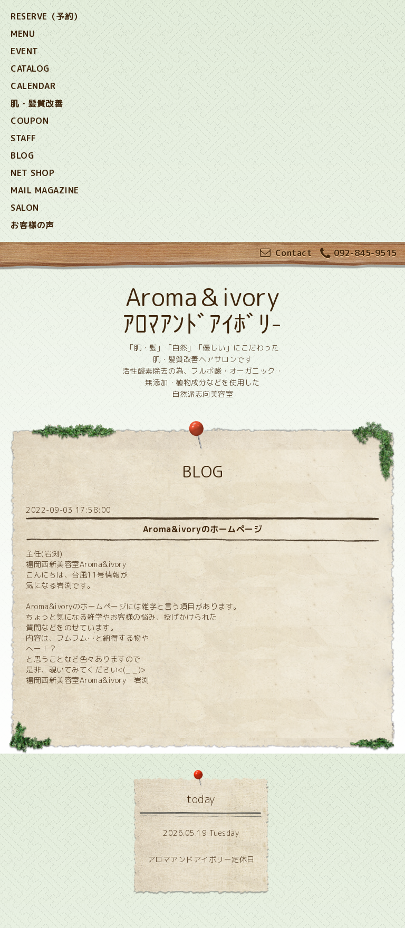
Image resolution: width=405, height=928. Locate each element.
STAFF (23, 138)
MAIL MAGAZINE (45, 190)
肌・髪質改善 (37, 103)
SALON (25, 207)
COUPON (30, 120)
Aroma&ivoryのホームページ (202, 529)
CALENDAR (33, 86)
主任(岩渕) (44, 554)
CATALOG (30, 68)
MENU (23, 34)
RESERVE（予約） (46, 16)
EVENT (24, 51)
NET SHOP (32, 173)
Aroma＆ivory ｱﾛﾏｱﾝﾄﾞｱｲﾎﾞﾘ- (202, 310)
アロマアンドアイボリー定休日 (201, 859)
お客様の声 (32, 225)
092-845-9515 (358, 253)
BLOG (22, 155)
